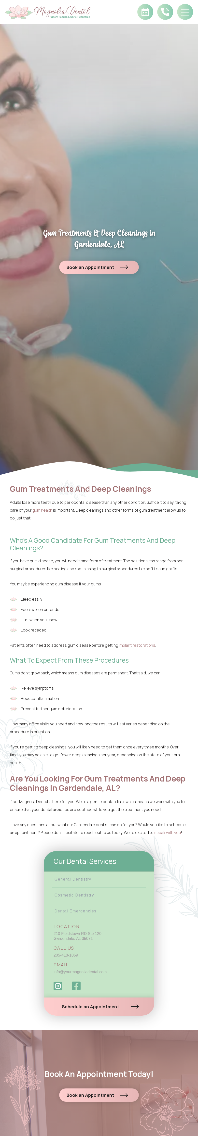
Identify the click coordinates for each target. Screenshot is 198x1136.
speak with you (167, 832)
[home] (52, 12)
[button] (185, 12)
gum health (42, 510)
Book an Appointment (90, 267)
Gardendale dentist (92, 824)
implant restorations (137, 645)
